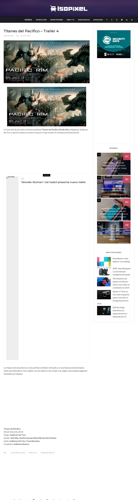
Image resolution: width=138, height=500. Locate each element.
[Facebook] (107, 20)
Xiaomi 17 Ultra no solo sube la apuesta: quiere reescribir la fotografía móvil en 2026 (113, 297)
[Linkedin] (126, 20)
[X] (111, 20)
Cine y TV (70, 20)
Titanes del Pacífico (47, 452)
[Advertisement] (47, 153)
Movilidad (98, 20)
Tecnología (41, 20)
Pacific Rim (33, 452)
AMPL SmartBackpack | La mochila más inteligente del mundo (122, 271)
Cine (17, 36)
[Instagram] (116, 20)
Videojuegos (84, 20)
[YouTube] (121, 20)
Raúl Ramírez (8, 36)
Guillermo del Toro (18, 452)
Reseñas (28, 20)
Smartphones (56, 20)
